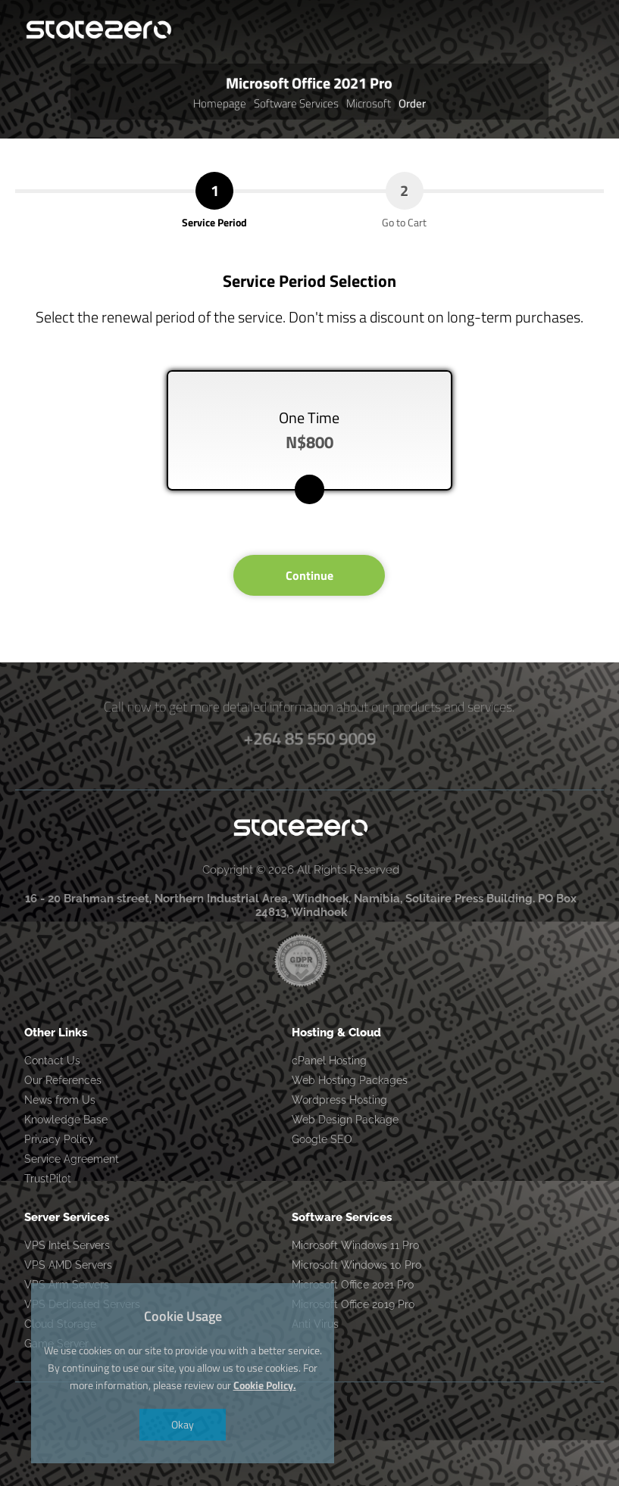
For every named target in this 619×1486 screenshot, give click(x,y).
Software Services (296, 103)
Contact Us (52, 1061)
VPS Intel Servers (67, 1245)
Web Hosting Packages (350, 1080)
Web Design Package (345, 1120)
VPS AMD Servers (68, 1265)
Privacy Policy (59, 1139)
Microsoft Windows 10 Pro (356, 1265)
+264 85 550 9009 (310, 738)
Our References (63, 1080)
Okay (182, 1424)
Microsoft (368, 103)
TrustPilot (47, 1179)
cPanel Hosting (329, 1061)
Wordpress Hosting (339, 1100)
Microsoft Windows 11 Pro (355, 1245)
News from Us (59, 1100)
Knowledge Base (66, 1120)
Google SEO (322, 1139)
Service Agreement (71, 1159)
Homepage (219, 103)
